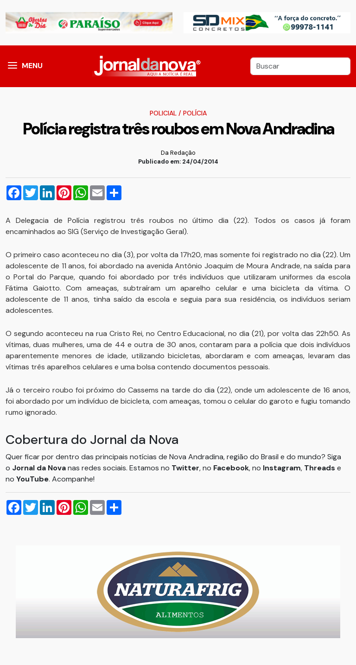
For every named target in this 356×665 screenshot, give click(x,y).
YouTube (32, 479)
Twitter (185, 468)
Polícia (195, 113)
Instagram (282, 468)
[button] (12, 66)
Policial (163, 113)
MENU (32, 65)
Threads (320, 468)
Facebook (231, 468)
